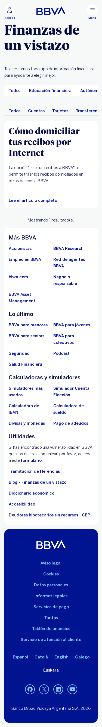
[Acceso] (9, 12)
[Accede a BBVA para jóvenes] (71, 325)
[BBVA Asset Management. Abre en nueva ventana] (29, 297)
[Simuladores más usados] (29, 391)
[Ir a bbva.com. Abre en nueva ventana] (18, 277)
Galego (82, 657)
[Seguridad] (19, 353)
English (61, 657)
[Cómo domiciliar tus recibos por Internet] (51, 141)
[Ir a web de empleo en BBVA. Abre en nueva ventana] (25, 259)
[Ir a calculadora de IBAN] (29, 409)
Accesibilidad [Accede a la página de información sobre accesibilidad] (22, 504)
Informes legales (51, 595)
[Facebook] (30, 689)
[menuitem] (14, 90)
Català (41, 657)
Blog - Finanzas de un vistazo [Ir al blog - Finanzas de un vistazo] (37, 482)
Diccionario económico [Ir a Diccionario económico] (31, 493)
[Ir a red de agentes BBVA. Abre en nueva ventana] (73, 262)
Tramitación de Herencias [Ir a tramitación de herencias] (34, 471)
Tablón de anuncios (51, 628)
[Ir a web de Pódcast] (61, 353)
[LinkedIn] (58, 689)
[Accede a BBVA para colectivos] (73, 339)
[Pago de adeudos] (70, 423)
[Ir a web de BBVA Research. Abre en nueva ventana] (68, 248)
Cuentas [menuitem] (36, 110)
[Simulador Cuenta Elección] (73, 391)
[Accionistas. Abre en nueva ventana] (20, 248)
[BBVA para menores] (28, 325)
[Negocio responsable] (73, 280)
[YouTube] (72, 689)
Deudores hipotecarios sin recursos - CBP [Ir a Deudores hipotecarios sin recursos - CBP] (49, 515)
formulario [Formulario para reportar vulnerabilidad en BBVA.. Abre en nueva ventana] (31, 460)
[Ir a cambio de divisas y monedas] (27, 423)
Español (20, 657)
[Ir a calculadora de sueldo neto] (73, 409)
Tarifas (51, 617)
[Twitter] (44, 689)
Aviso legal (51, 563)
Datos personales (51, 585)
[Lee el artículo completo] (33, 200)
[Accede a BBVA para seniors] (26, 336)
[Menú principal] (92, 12)
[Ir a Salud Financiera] (25, 364)
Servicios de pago (51, 606)
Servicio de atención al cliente (51, 639)
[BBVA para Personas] (51, 11)
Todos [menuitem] (14, 110)
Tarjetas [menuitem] (60, 110)
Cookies (51, 574)
